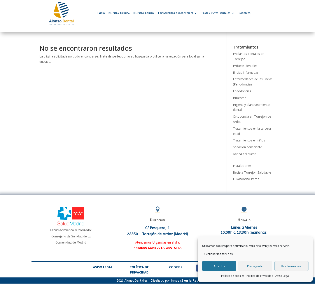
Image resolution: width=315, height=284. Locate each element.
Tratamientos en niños (249, 140)
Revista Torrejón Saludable (252, 172)
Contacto (244, 13)
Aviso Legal (282, 276)
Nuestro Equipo (143, 13)
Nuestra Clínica (119, 13)
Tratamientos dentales (215, 13)
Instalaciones (242, 166)
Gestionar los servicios (218, 254)
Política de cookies (232, 276)
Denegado (255, 266)
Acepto (219, 266)
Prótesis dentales (245, 66)
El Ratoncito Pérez (246, 179)
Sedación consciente (247, 147)
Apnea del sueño (245, 154)
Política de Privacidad (260, 276)
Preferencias (291, 266)
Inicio (101, 13)
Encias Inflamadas (246, 72)
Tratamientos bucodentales (175, 13)
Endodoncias (242, 91)
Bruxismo (240, 98)
